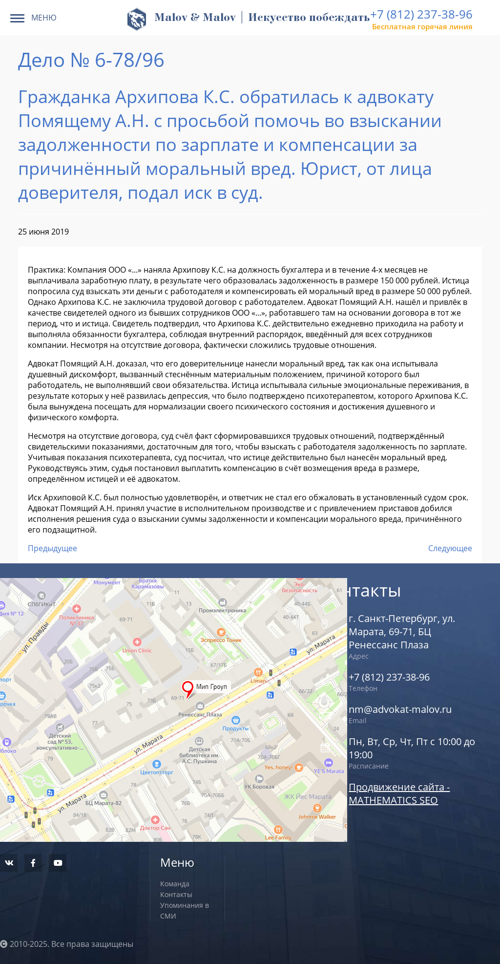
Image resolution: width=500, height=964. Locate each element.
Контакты (176, 894)
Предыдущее (52, 548)
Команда (174, 883)
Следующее (450, 548)
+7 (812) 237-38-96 (421, 14)
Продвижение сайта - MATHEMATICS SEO (399, 793)
